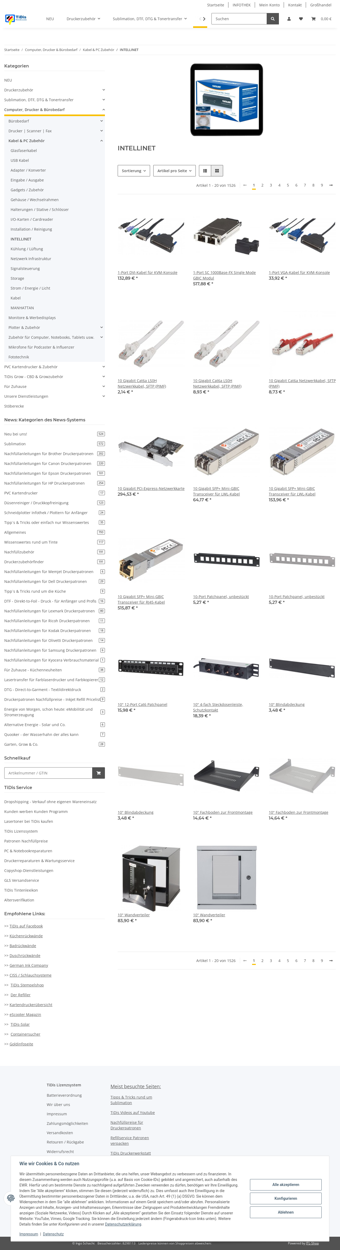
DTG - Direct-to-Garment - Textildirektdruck (54, 689)
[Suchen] (239, 18)
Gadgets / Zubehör (27, 189)
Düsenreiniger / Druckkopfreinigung (54, 502)
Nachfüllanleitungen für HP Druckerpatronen (54, 483)
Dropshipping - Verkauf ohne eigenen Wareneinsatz (50, 801)
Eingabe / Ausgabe (27, 180)
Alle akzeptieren (285, 1185)
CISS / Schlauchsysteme (31, 975)
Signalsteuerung (25, 268)
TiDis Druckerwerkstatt (130, 1153)
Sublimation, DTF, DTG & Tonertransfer (39, 99)
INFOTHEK (242, 4)
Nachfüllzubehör (54, 551)
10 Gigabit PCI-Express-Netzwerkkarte (151, 488)
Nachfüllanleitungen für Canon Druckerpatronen (54, 463)
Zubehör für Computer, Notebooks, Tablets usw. (51, 337)
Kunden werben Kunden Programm (36, 811)
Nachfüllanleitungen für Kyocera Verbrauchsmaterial (54, 660)
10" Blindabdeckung (287, 704)
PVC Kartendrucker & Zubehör (31, 366)
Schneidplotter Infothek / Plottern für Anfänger (54, 512)
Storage (17, 278)
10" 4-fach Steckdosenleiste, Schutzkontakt (218, 707)
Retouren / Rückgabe (65, 1142)
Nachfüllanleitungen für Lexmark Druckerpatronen (54, 610)
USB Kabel (20, 160)
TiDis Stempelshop (27, 985)
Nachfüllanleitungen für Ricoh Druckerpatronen (54, 620)
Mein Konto (269, 4)
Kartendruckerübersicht (31, 1004)
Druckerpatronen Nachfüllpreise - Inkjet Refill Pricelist (54, 699)
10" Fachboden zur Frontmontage (223, 812)
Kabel (16, 297)
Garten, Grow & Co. (54, 744)
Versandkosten (60, 1132)
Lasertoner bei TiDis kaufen (28, 821)
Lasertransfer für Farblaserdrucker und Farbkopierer (54, 679)
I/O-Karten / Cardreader (32, 219)
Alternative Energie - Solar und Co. (54, 724)
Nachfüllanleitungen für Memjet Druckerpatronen (54, 571)
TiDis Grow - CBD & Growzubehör (33, 376)
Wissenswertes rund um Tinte (54, 542)
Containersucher (25, 1034)
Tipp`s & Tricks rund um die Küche (54, 591)
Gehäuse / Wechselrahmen (35, 199)
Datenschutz (53, 1234)
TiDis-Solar (20, 1024)
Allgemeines (54, 532)
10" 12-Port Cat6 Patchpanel (142, 704)
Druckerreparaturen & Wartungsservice (39, 860)
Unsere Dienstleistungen (26, 396)
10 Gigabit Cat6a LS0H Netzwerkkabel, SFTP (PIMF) (142, 383)
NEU (8, 80)
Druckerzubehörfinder (54, 561)
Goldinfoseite (21, 1043)
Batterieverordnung (64, 1095)
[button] (289, 19)
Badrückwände (23, 945)
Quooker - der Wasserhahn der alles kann (54, 734)
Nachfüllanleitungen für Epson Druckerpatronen (54, 473)
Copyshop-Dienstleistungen (28, 870)
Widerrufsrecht (60, 1151)
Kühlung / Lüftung (27, 248)
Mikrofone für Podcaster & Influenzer (41, 347)
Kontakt (295, 4)
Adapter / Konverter (28, 170)
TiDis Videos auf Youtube (132, 1112)
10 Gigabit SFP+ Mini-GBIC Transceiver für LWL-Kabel (216, 491)
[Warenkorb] (321, 19)
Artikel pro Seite (172, 170)
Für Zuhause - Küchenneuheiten (54, 669)
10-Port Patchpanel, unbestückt (221, 596)
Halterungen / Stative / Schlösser (40, 209)
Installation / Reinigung (31, 229)
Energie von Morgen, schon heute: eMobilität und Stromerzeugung (54, 712)
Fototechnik (18, 356)
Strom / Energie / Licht (30, 288)
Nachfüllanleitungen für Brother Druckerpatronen (54, 453)
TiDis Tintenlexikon (21, 890)
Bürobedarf (18, 121)
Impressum (57, 1113)
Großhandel (321, 4)
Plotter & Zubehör (24, 327)
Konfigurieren (285, 1198)
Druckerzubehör (18, 89)
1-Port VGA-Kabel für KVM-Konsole (299, 272)
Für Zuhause (15, 386)
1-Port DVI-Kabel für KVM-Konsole (147, 272)
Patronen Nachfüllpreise (26, 841)
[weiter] (331, 185)
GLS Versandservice (21, 880)
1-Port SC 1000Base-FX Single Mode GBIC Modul (224, 275)
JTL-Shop (312, 1243)
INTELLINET (21, 238)
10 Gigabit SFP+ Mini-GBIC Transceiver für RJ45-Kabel (141, 599)
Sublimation (54, 443)
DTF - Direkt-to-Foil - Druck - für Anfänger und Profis (54, 601)
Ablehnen (286, 1212)
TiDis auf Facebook (26, 926)
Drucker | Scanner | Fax (30, 130)
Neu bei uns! (54, 434)
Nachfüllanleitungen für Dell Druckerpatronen (54, 581)
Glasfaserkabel (24, 150)
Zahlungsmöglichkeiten (67, 1123)
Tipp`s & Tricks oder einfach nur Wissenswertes (54, 522)
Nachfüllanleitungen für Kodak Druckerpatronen (54, 630)
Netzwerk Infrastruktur (31, 258)
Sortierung (131, 170)
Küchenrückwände (26, 935)
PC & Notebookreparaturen (28, 850)
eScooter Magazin (25, 1014)
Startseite (215, 4)
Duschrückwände (25, 955)
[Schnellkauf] (48, 773)
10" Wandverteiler (134, 914)
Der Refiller (21, 994)
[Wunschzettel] (301, 19)
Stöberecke (14, 406)
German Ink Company (29, 965)
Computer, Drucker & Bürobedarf (34, 109)
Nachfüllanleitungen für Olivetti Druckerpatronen (54, 640)
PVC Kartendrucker (54, 492)
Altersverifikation (19, 899)
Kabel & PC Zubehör (26, 140)
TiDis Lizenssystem (21, 831)
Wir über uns (58, 1104)
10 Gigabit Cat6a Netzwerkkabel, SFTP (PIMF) (302, 383)
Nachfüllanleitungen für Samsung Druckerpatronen (54, 650)
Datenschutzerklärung (123, 1224)
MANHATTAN (22, 307)
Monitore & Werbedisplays (32, 317)
